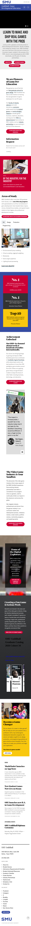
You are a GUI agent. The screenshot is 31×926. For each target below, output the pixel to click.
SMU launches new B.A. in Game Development (15, 803)
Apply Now (8, 753)
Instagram (6, 893)
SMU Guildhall (7, 847)
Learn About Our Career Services (15, 524)
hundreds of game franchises (16, 360)
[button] (26, 26)
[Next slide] (22, 408)
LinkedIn (5, 899)
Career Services (7, 875)
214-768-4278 (5, 858)
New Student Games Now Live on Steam (13, 787)
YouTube (5, 901)
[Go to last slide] (8, 408)
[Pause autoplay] (22, 452)
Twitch (5, 904)
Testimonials (6, 880)
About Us (8, 62)
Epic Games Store (8, 908)
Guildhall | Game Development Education (11, 7)
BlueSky (5, 897)
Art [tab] (4, 222)
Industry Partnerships (9, 877)
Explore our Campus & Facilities (15, 581)
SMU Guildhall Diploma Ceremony (15, 826)
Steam (5, 906)
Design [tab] (9, 222)
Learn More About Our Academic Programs (15, 216)
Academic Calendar (8, 873)
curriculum (16, 107)
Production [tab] (16, 222)
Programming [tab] (6, 225)
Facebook (6, 891)
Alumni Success (14, 65)
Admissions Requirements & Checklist (13, 869)
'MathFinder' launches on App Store (15, 767)
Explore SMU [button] (26, 2)
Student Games (19, 62)
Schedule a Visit (7, 882)
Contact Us (6, 884)
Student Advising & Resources (11, 871)
